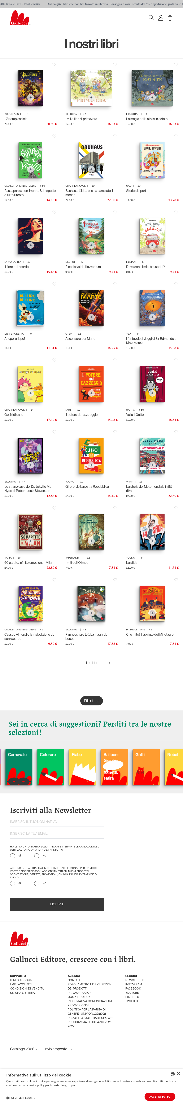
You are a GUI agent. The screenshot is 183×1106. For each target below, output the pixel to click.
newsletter (134, 980)
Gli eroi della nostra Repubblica (87, 486)
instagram (133, 984)
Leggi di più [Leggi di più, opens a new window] (68, 1085)
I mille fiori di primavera (81, 119)
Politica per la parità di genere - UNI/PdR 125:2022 (87, 1011)
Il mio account (22, 980)
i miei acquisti (21, 984)
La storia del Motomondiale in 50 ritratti (149, 488)
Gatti (154, 754)
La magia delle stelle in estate (147, 119)
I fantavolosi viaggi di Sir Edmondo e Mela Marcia (151, 340)
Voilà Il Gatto (135, 415)
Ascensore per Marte (80, 338)
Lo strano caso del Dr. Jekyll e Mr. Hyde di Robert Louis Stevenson (27, 488)
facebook (133, 988)
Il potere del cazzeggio (81, 415)
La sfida (131, 562)
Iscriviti (57, 904)
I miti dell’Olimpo (76, 562)
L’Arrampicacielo (15, 119)
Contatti (74, 980)
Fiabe (91, 754)
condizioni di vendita (27, 988)
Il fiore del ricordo (16, 267)
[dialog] (91, 1087)
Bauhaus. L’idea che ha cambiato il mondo (89, 193)
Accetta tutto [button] (159, 1096)
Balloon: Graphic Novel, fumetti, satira (125, 766)
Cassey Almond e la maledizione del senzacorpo (29, 636)
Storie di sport (136, 191)
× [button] (178, 1073)
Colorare (62, 754)
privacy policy (79, 993)
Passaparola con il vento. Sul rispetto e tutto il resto (30, 193)
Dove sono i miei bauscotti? (145, 267)
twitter (131, 1001)
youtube (132, 993)
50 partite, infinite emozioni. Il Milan (28, 562)
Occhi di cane (13, 415)
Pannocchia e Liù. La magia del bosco (86, 636)
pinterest (133, 997)
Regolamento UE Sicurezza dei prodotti (89, 986)
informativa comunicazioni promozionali (90, 1003)
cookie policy (79, 997)
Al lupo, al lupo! (14, 338)
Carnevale (31, 754)
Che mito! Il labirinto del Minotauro (150, 634)
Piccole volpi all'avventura (83, 267)
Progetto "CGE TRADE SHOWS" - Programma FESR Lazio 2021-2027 (91, 1022)
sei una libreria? (23, 993)
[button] (20, 1098)
